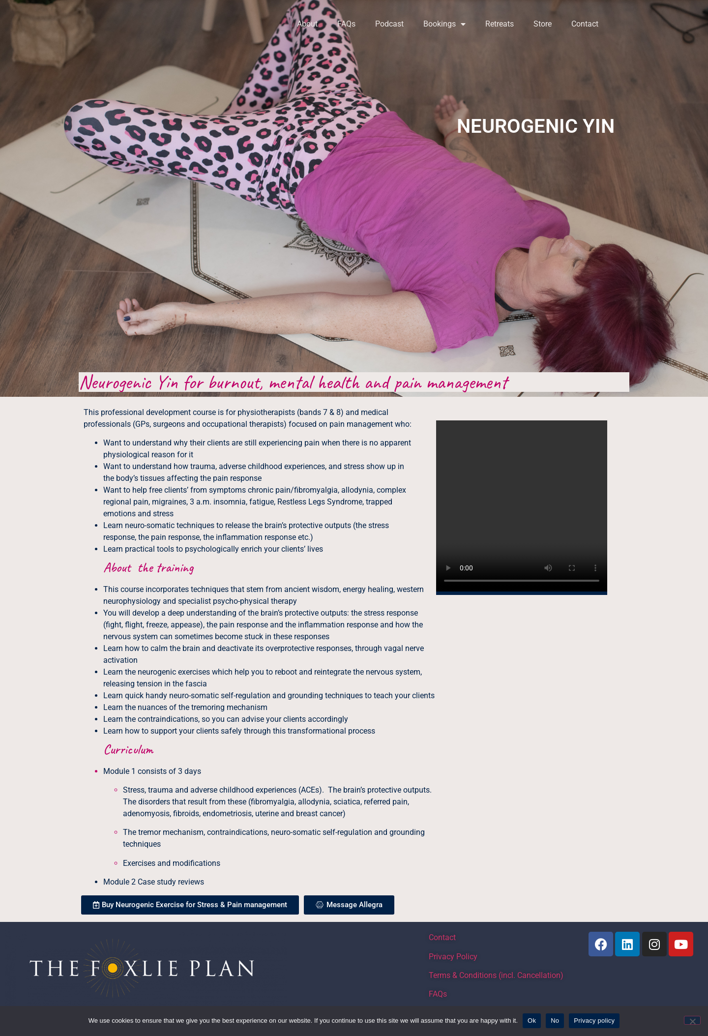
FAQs (346, 24)
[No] (692, 1020)
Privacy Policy (453, 956)
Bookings (444, 24)
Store (542, 24)
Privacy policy (594, 1020)
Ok (532, 1020)
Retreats (499, 24)
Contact (584, 24)
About (307, 24)
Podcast (389, 24)
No (555, 1020)
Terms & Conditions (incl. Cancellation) (496, 975)
